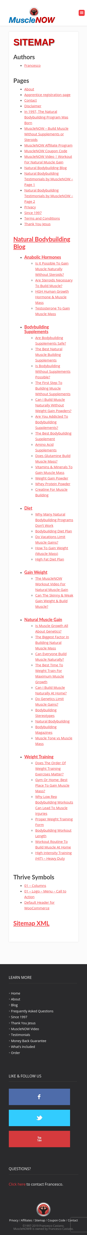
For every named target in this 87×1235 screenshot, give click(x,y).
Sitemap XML (31, 923)
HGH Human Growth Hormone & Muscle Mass (52, 297)
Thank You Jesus (37, 223)
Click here (17, 1184)
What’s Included (23, 1046)
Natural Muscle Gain (43, 619)
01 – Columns (35, 885)
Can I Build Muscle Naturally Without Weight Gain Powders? (53, 405)
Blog (14, 1005)
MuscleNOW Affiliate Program (48, 145)
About (29, 89)
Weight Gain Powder (51, 478)
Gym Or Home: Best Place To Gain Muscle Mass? (52, 785)
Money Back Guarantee (28, 1041)
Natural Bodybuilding (52, 721)
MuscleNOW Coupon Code (45, 150)
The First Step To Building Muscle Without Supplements (53, 388)
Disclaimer (32, 105)
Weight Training (39, 756)
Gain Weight (35, 572)
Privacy (30, 207)
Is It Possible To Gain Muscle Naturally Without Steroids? (52, 269)
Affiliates (26, 1220)
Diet (28, 508)
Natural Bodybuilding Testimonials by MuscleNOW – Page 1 (48, 179)
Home (15, 993)
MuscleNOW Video (25, 1029)
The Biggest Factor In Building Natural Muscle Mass (52, 642)
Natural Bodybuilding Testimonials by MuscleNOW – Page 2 (48, 196)
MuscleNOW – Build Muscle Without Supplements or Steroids (46, 134)
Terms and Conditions (42, 218)
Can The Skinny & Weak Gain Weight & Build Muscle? (54, 601)
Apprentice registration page (47, 94)
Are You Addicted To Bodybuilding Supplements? (51, 422)
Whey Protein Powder (52, 483)
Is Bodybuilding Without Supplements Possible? (53, 371)
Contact (30, 100)
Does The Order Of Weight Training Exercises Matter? (50, 768)
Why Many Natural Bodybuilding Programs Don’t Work (54, 520)
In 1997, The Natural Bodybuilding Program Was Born (46, 117)
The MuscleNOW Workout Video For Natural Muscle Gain (51, 584)
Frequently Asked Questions (32, 1011)
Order (15, 1053)
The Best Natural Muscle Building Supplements (48, 354)
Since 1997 (33, 212)
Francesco (32, 65)
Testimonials (20, 1034)
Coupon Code (56, 1220)
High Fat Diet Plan (49, 559)
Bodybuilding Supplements (36, 329)
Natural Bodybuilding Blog (45, 167)
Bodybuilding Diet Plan (53, 531)
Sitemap (40, 1220)
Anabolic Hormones (42, 257)
